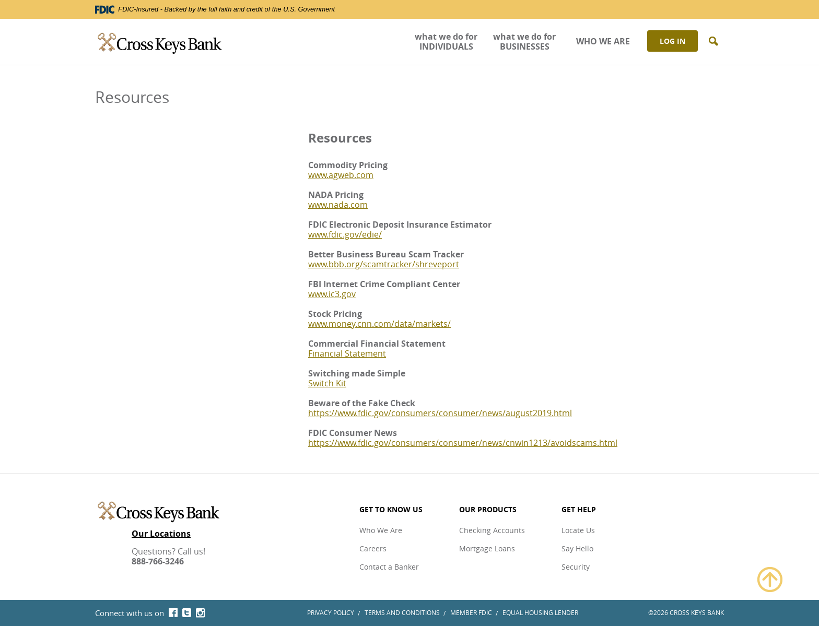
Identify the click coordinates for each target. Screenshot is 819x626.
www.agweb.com (340, 175)
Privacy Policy (330, 612)
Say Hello (577, 548)
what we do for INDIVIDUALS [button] (446, 41)
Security (575, 567)
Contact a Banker (389, 567)
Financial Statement (347, 353)
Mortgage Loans (487, 548)
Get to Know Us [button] (391, 509)
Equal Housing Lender (540, 612)
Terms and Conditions (402, 612)
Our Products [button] (488, 509)
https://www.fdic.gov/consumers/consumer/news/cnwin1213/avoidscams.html (462, 442)
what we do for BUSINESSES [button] (524, 41)
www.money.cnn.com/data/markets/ (379, 323)
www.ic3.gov (332, 294)
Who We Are (380, 530)
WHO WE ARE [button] (603, 41)
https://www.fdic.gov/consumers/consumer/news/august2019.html (440, 413)
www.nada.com (338, 204)
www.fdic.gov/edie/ (345, 234)
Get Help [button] (578, 509)
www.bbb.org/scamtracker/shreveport (383, 264)
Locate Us (578, 530)
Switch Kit (327, 383)
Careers (373, 548)
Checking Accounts (492, 530)
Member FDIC (471, 612)
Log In (672, 41)
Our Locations (161, 534)
